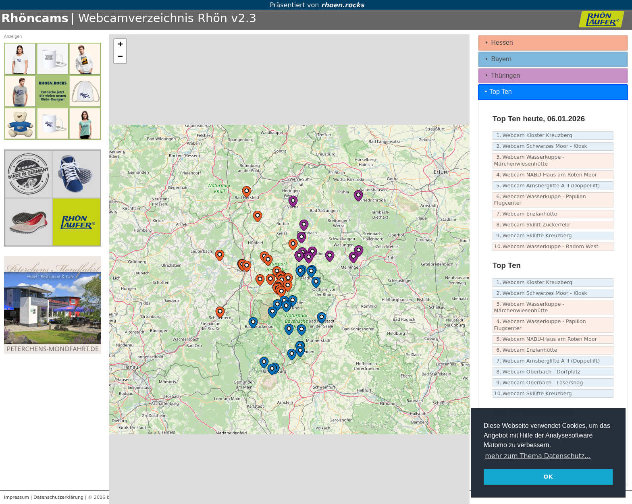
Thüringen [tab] (501, 75)
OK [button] (548, 476)
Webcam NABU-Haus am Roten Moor (545, 175)
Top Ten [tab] (497, 91)
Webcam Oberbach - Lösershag (538, 383)
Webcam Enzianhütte (525, 214)
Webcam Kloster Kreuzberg (533, 135)
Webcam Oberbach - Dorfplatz (537, 372)
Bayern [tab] (497, 59)
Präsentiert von (316, 5)
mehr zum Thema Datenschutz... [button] (537, 456)
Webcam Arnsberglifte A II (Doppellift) (547, 186)
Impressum (16, 497)
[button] (268, 260)
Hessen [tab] (498, 42)
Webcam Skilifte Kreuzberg (533, 235)
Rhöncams (35, 18)
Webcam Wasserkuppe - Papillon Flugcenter (540, 199)
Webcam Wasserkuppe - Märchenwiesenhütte (529, 160)
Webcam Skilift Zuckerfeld (532, 225)
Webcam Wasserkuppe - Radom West (546, 246)
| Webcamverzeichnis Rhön (149, 18)
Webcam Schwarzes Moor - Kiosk (540, 146)
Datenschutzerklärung (58, 497)
